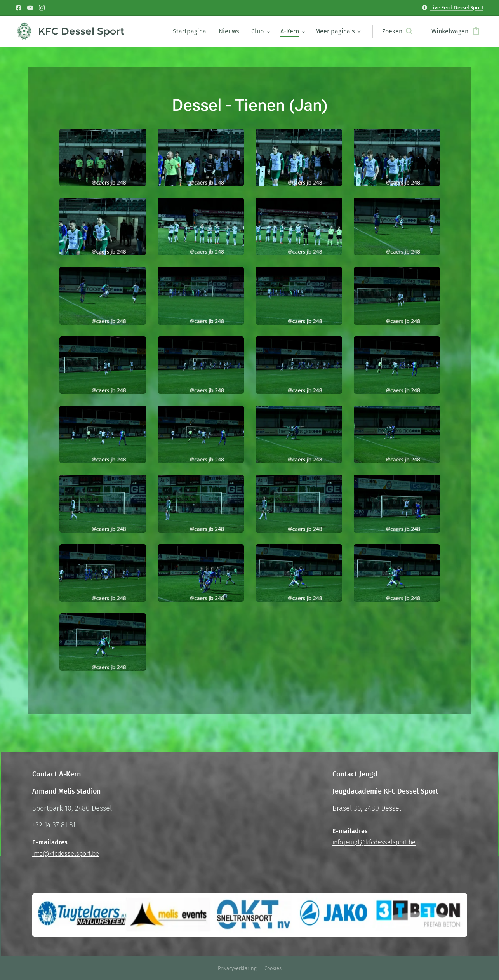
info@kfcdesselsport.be (65, 853)
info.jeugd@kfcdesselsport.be (374, 842)
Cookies (273, 968)
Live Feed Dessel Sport (456, 7)
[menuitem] (191, 31)
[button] (397, 31)
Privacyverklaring (237, 968)
